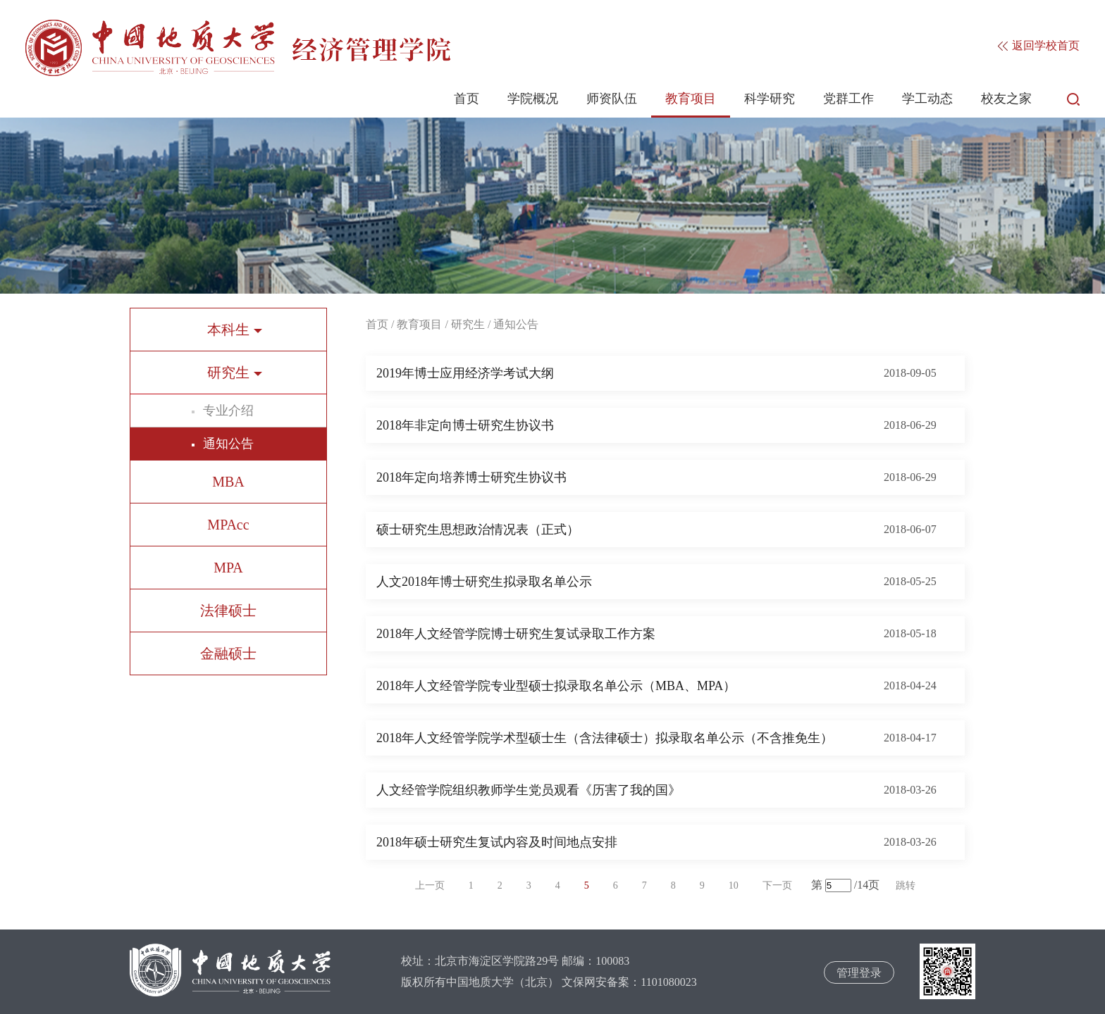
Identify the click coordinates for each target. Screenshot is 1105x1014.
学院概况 (532, 99)
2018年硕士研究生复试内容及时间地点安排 (496, 842)
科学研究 (769, 99)
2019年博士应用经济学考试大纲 (465, 373)
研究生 (468, 324)
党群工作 (848, 99)
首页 (466, 99)
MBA (228, 481)
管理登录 (859, 973)
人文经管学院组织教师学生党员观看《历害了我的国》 (528, 790)
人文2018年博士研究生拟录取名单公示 (484, 582)
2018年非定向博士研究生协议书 (465, 425)
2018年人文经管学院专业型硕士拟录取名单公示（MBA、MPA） (556, 686)
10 (734, 885)
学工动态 (927, 99)
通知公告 (228, 444)
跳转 (905, 885)
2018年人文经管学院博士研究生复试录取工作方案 (515, 634)
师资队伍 (611, 99)
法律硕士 (228, 610)
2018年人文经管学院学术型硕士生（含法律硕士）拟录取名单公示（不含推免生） (604, 738)
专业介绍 (228, 410)
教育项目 (690, 99)
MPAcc (228, 524)
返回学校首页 (1039, 45)
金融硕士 (228, 653)
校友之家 (1006, 99)
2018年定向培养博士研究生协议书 (471, 477)
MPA (228, 567)
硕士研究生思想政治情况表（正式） (477, 529)
